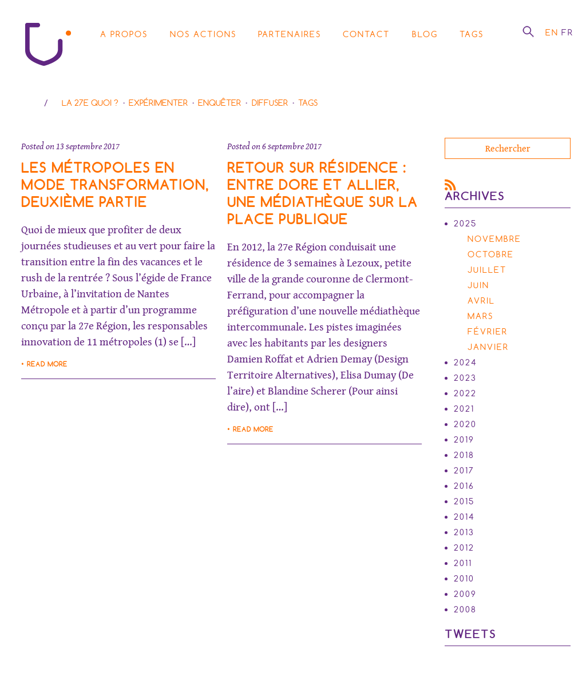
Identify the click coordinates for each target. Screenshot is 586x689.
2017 (464, 470)
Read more (47, 364)
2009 (465, 594)
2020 (465, 424)
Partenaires (289, 34)
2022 (465, 393)
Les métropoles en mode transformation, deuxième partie (115, 185)
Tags (472, 34)
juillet (487, 270)
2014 (464, 517)
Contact (366, 34)
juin (478, 285)
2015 (464, 501)
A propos (124, 34)
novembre (494, 239)
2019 (464, 440)
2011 (463, 563)
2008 (465, 609)
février (488, 331)
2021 (464, 409)
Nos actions (203, 34)
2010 (464, 578)
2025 (465, 223)
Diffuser (270, 103)
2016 (464, 486)
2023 (465, 378)
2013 (464, 532)
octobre (491, 254)
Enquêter (219, 103)
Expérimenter (158, 103)
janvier (488, 347)
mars (480, 316)
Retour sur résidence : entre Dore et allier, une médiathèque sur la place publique (322, 194)
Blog (425, 34)
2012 (464, 548)
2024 (465, 362)
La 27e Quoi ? (90, 103)
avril (481, 301)
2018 (464, 455)
